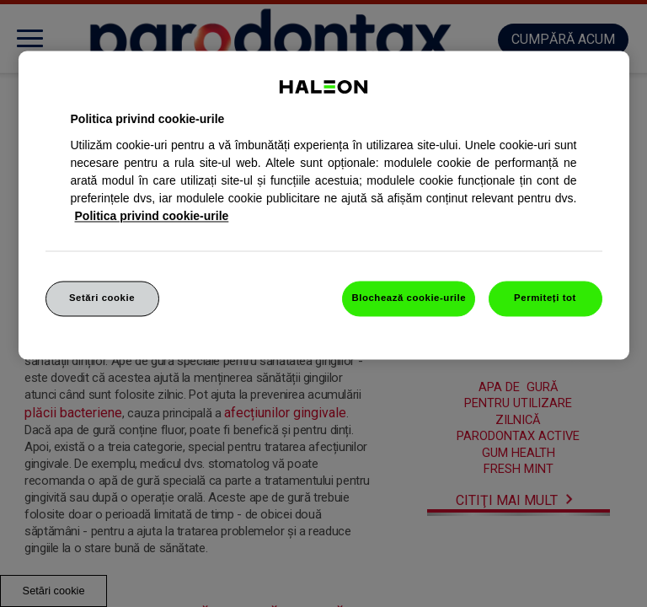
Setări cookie (102, 298)
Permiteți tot (545, 298)
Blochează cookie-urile (408, 298)
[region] (324, 205)
